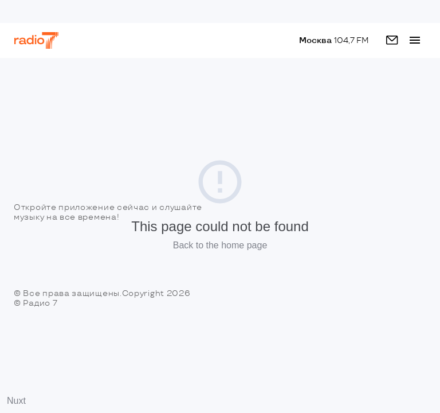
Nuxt (16, 401)
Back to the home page (220, 245)
